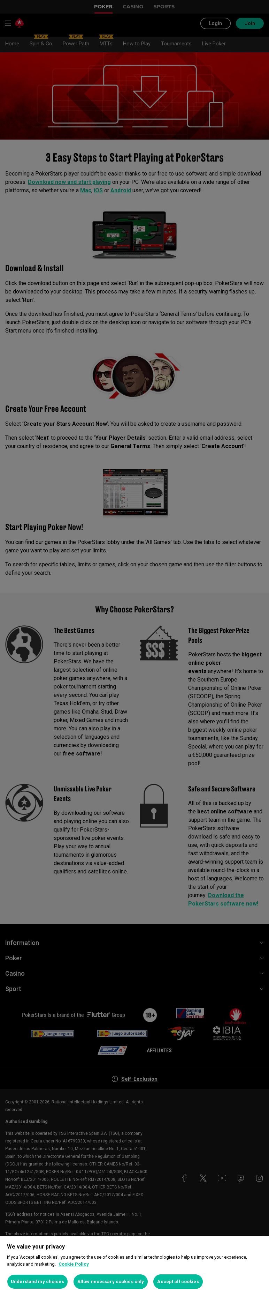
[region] (134, 1266)
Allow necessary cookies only (110, 1281)
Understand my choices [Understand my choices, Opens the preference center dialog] (37, 1281)
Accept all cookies (178, 1281)
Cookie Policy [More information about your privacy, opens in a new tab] (74, 1264)
